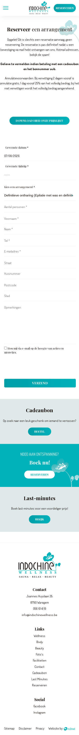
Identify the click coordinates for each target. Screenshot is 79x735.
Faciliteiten (39, 660)
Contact (39, 667)
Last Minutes (39, 679)
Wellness (39, 636)
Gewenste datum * (16, 147)
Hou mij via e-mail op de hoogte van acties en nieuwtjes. (34, 350)
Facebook (39, 706)
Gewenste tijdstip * (17, 166)
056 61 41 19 (39, 609)
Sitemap (9, 728)
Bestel (39, 431)
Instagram (39, 712)
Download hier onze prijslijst (39, 120)
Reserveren (65, 8)
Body (39, 642)
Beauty (39, 648)
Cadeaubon (39, 673)
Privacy (40, 728)
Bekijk (39, 519)
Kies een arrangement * (19, 187)
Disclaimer (25, 728)
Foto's (39, 654)
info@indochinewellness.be (39, 615)
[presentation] (36, 368)
